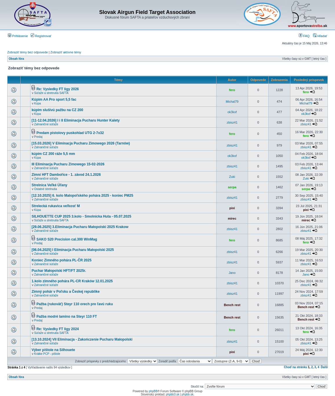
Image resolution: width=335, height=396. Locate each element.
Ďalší (324, 367)
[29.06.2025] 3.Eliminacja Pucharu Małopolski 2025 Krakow (80, 227)
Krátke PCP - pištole (47, 353)
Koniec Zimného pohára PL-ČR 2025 (62, 260)
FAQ (304, 36)
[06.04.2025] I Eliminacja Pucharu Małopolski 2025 (73, 250)
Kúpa (37, 103)
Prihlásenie (18, 36)
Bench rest (232, 305)
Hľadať (320, 36)
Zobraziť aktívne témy (65, 52)
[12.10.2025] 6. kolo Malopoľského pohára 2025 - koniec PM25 (82, 196)
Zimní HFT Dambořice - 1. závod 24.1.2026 (66, 175)
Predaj (38, 136)
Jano (232, 272)
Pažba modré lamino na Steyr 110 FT (67, 316)
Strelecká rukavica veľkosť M (56, 206)
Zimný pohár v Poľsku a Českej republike (66, 292)
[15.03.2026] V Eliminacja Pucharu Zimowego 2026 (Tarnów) (81, 143)
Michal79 (232, 101)
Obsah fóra (16, 58)
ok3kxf (232, 112)
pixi (232, 208)
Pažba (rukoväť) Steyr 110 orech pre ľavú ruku (75, 304)
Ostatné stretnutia (45, 189)
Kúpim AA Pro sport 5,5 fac (54, 99)
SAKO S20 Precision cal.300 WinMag (67, 239)
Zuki (232, 176)
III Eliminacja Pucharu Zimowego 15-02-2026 (68, 164)
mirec (232, 218)
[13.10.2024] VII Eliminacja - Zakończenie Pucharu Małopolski (82, 339)
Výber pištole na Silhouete (53, 350)
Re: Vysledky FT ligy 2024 (58, 329)
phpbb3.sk (172, 394)
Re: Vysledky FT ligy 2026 (58, 89)
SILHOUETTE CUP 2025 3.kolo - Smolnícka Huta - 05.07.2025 (81, 216)
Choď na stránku (295, 367)
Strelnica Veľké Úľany (49, 185)
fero (232, 90)
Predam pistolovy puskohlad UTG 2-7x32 (70, 133)
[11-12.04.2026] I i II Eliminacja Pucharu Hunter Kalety (76, 120)
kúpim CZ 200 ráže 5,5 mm (53, 154)
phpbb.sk (188, 394)
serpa (232, 187)
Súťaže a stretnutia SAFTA (51, 93)
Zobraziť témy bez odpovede (27, 52)
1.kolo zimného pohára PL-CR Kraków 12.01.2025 (72, 281)
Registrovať (41, 36)
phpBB (153, 391)
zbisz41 (232, 122)
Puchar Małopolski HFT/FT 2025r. (59, 271)
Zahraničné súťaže (46, 124)
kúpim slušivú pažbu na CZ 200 (57, 110)
